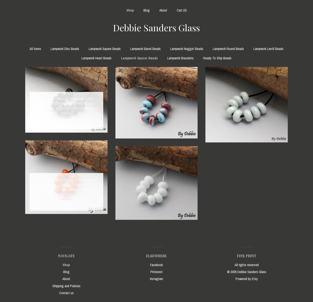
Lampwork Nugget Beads (186, 48)
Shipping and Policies (66, 286)
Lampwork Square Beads (105, 48)
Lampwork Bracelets (180, 58)
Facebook (156, 264)
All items (35, 48)
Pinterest (156, 271)
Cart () (182, 10)
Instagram (156, 278)
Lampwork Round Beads (228, 48)
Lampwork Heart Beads (97, 58)
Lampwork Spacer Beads (139, 58)
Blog (146, 10)
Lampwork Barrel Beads (145, 48)
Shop (130, 10)
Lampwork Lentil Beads (268, 48)
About (163, 10)
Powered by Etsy (247, 278)
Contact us (66, 292)
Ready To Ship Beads (217, 58)
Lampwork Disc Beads (65, 48)
